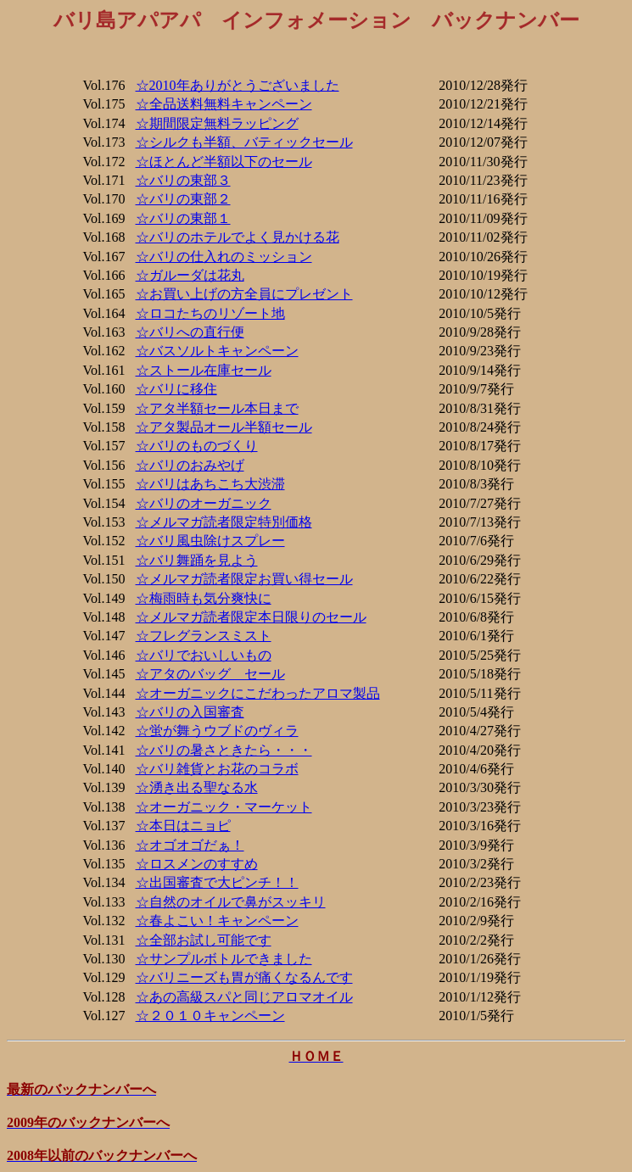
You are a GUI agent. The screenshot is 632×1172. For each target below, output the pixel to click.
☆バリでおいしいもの (203, 655)
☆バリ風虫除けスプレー (210, 540)
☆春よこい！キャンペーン (217, 920)
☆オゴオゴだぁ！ (190, 845)
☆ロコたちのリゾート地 (210, 313)
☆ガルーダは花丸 (190, 275)
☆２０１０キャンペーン (210, 1015)
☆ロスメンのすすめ (197, 864)
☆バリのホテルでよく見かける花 (237, 237)
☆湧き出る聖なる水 (197, 787)
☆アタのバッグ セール (210, 674)
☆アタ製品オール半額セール (224, 427)
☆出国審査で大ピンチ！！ (217, 882)
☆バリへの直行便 (190, 332)
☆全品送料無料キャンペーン (224, 104)
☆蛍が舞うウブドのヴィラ (217, 730)
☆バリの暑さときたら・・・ (224, 750)
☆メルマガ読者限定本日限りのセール (251, 617)
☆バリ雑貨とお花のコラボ (217, 769)
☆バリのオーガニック (203, 503)
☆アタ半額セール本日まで (217, 408)
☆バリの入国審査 (190, 712)
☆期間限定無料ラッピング (217, 123)
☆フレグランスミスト (203, 635)
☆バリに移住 (176, 389)
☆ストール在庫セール (203, 370)
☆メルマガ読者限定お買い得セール (244, 579)
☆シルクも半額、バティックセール (244, 142)
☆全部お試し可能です (203, 940)
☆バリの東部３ (183, 180)
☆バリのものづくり (197, 445)
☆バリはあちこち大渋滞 (210, 484)
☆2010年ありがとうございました (237, 85)
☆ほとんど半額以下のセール (224, 161)
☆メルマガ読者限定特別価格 (224, 522)
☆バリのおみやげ (190, 465)
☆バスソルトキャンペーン (217, 350)
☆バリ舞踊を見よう (197, 560)
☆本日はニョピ (183, 825)
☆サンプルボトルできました (224, 959)
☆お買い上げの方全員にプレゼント (244, 294)
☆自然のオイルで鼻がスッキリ (231, 902)
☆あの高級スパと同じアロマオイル (244, 997)
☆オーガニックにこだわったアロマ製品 (258, 693)
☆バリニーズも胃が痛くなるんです (244, 977)
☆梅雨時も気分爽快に (203, 598)
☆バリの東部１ (183, 218)
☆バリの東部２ (183, 199)
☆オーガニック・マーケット (224, 807)
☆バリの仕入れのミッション (224, 256)
